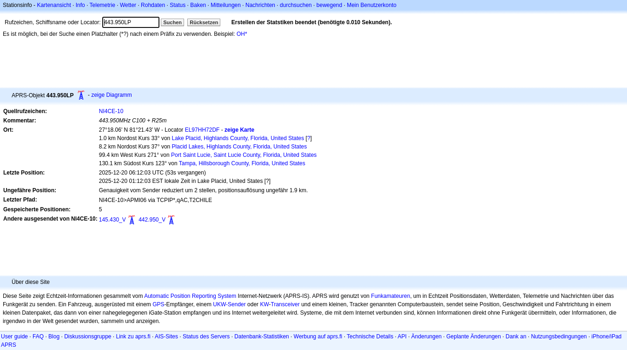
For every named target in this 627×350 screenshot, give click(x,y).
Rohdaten (153, 5)
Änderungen (426, 336)
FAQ (38, 336)
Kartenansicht (54, 5)
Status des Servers (206, 336)
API (402, 336)
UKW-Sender (229, 304)
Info (80, 5)
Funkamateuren (390, 296)
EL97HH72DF (202, 130)
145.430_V (112, 219)
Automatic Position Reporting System (190, 296)
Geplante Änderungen (473, 336)
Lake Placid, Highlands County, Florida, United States (238, 138)
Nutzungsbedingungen (559, 336)
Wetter (128, 5)
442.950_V (152, 219)
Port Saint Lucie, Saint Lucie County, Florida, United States (244, 155)
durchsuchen (296, 5)
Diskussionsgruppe (87, 336)
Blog (53, 336)
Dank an (516, 336)
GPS (158, 304)
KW (264, 304)
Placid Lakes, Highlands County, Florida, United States (239, 146)
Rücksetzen (204, 22)
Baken (198, 5)
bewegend (329, 5)
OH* (242, 34)
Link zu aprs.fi (133, 336)
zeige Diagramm (111, 95)
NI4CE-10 (111, 111)
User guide (14, 336)
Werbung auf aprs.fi (318, 336)
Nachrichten (260, 5)
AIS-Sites (166, 336)
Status (177, 5)
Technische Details (370, 336)
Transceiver (285, 304)
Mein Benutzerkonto (371, 5)
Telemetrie (102, 5)
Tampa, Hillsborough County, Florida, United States (242, 163)
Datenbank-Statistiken (261, 336)
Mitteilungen (226, 5)
